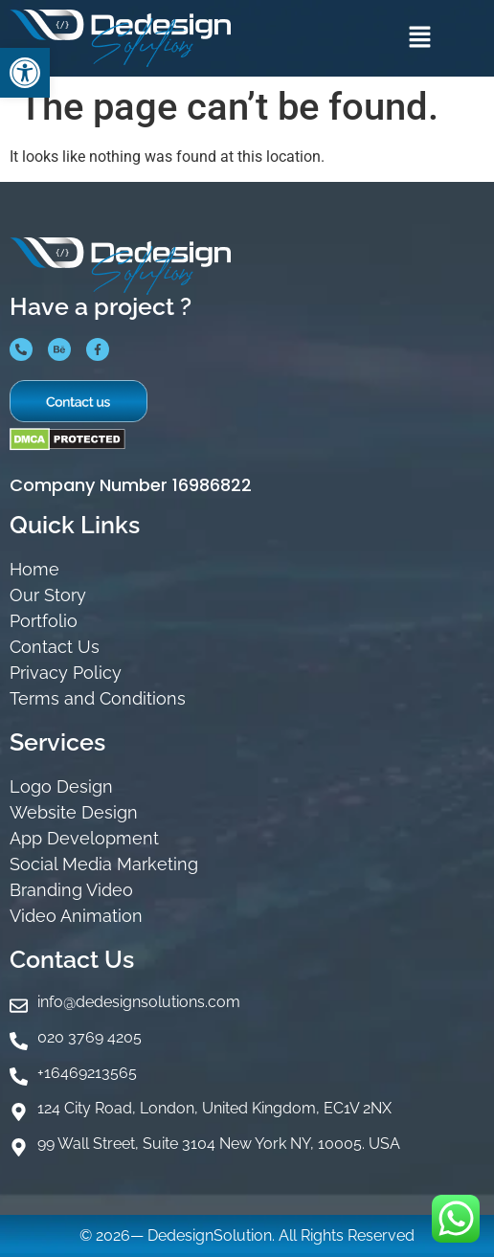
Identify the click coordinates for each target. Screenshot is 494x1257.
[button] (419, 38)
